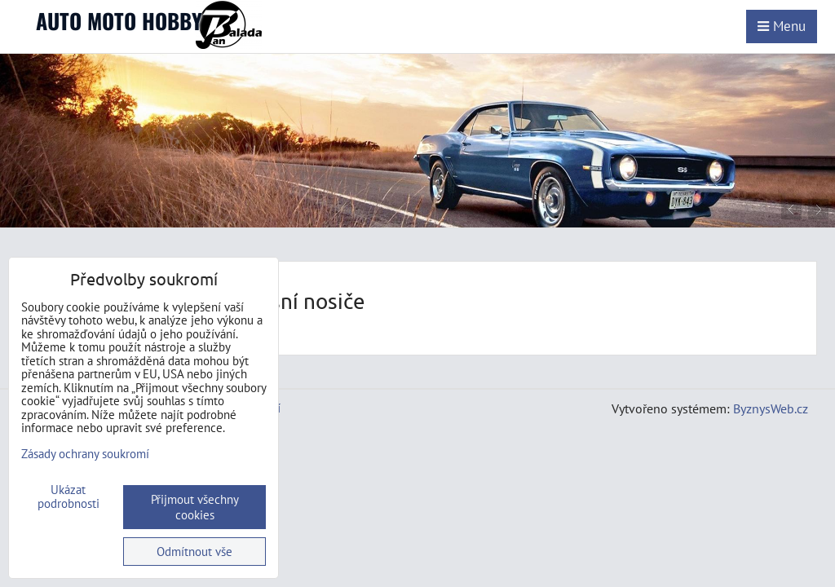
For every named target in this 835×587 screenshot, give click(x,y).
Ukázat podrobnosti (68, 496)
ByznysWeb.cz (770, 408)
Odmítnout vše (194, 551)
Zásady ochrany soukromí (85, 453)
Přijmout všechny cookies (195, 507)
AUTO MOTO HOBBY (119, 21)
